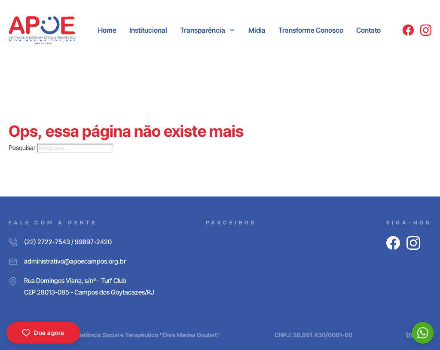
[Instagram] (425, 30)
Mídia (257, 30)
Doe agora (43, 333)
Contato (368, 30)
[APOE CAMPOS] (42, 30)
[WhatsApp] (423, 333)
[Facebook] (408, 30)
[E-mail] (81, 261)
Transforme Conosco (310, 30)
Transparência (202, 30)
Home (107, 30)
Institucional (148, 30)
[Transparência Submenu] (232, 30)
